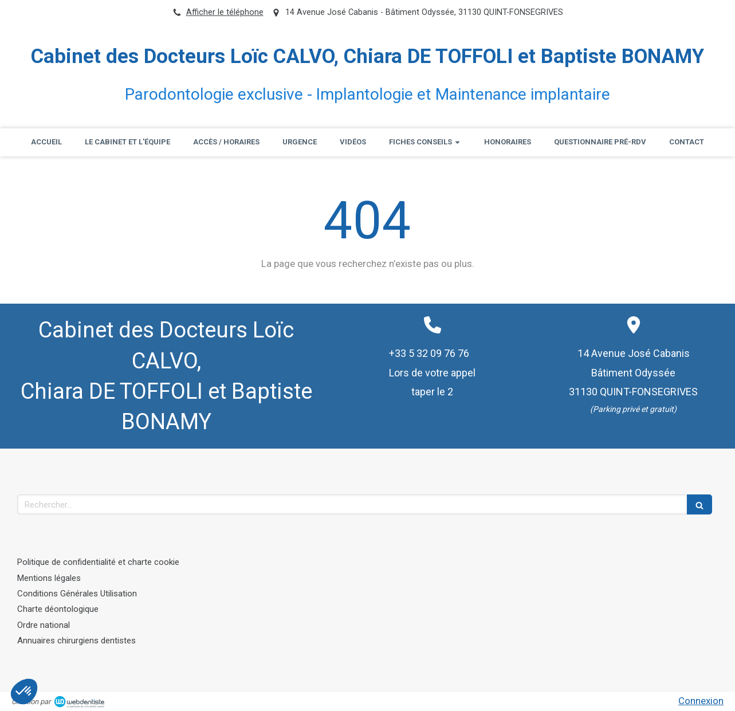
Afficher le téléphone (225, 12)
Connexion (701, 700)
